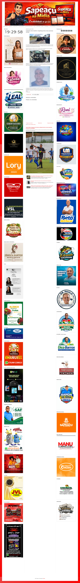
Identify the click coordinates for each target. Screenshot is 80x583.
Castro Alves (15, 26)
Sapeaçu (10, 26)
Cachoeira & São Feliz (28, 26)
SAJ (34, 26)
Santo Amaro (71, 26)
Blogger (44, 578)
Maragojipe (46, 26)
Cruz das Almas (21, 26)
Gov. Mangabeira (65, 26)
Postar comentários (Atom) (31, 124)
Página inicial (5, 26)
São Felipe (38, 26)
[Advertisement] (13, 566)
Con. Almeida (59, 26)
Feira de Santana (52, 26)
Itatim (42, 26)
